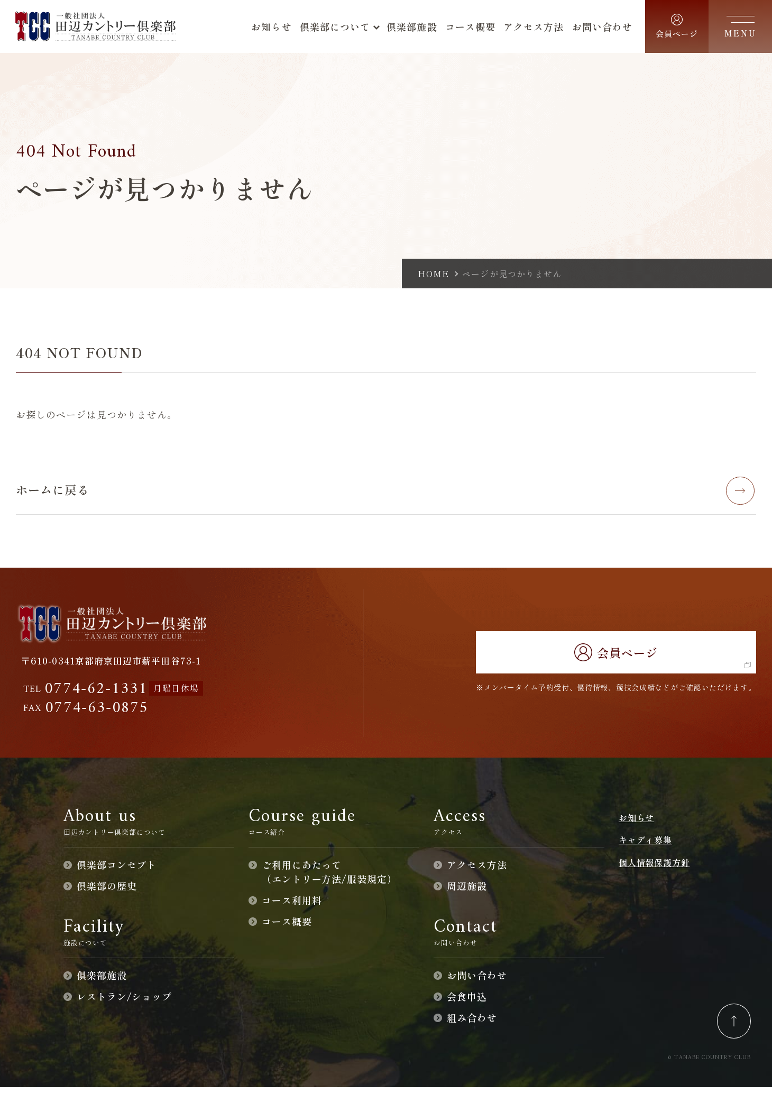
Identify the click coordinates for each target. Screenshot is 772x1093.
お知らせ (636, 823)
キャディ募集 (645, 845)
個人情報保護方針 (654, 867)
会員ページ (615, 657)
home (433, 273)
